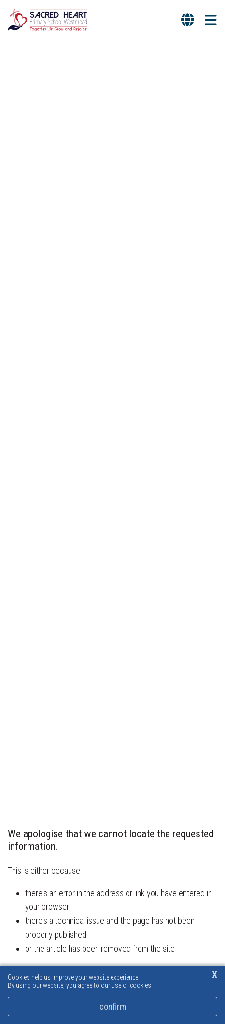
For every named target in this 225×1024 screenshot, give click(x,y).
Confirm (112, 1006)
